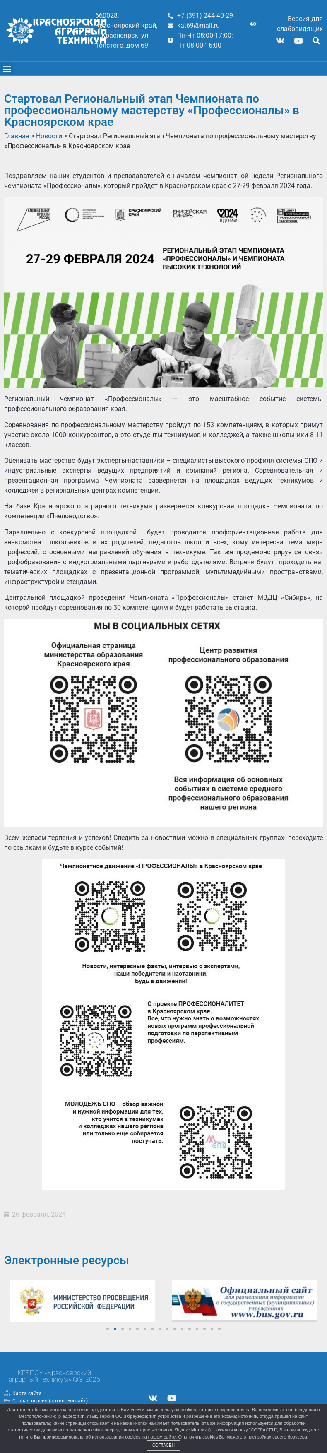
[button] (316, 41)
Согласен (163, 1445)
